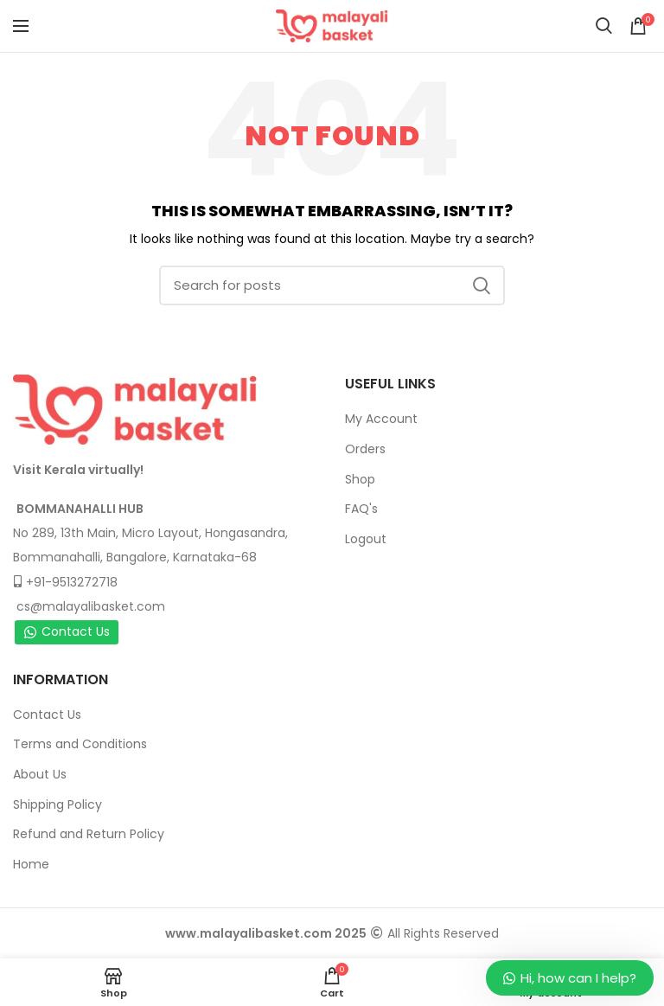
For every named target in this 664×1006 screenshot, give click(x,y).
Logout (365, 539)
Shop (360, 479)
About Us (40, 774)
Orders (365, 449)
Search (481, 285)
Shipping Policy (57, 804)
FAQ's (361, 508)
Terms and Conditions (80, 744)
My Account (381, 418)
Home (31, 864)
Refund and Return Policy (88, 834)
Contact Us (66, 631)
